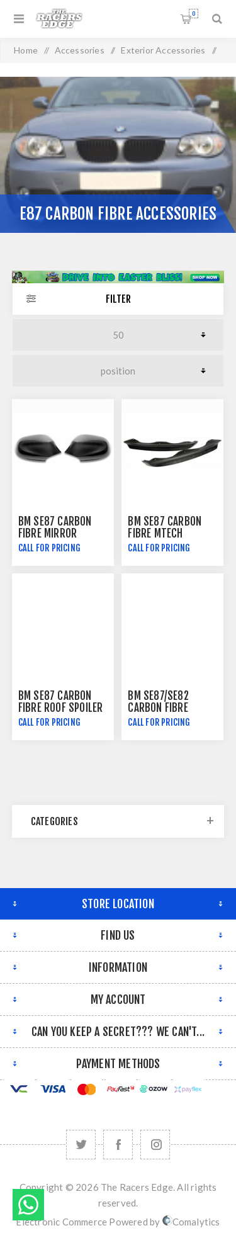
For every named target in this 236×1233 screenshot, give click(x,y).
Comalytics (191, 1221)
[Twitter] (81, 1144)
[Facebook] (118, 1144)
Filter (118, 299)
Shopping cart (193, 13)
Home (26, 50)
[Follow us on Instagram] (155, 1144)
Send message (28, 1204)
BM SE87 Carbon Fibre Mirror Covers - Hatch (55, 533)
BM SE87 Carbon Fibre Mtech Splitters (164, 533)
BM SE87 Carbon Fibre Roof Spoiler (60, 701)
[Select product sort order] (118, 370)
